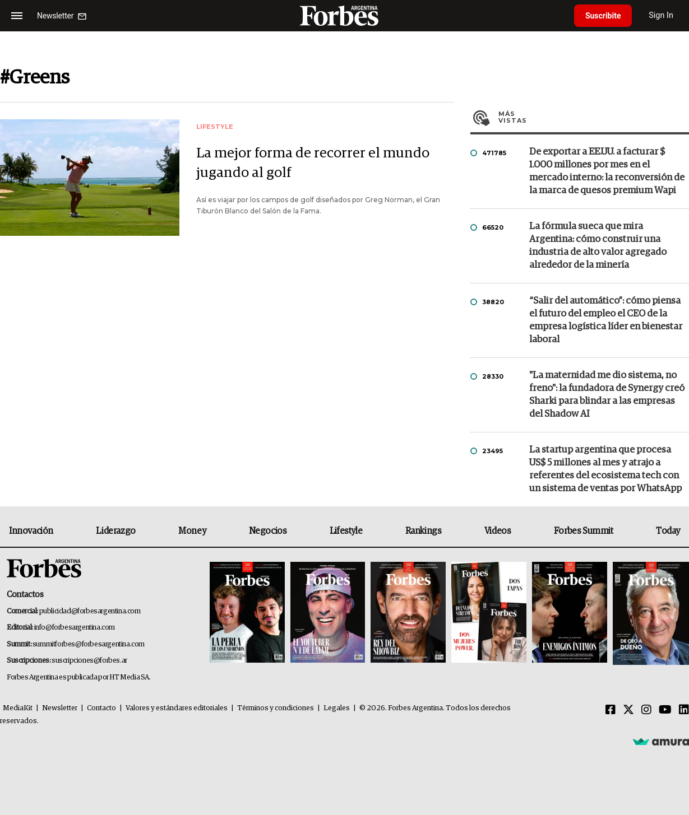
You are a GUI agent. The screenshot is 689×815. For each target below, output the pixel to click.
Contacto (101, 708)
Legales (336, 708)
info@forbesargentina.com (74, 627)
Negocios (268, 531)
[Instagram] (646, 710)
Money (192, 531)
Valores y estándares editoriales (177, 708)
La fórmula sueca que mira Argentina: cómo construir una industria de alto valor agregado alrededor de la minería (598, 246)
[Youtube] (665, 710)
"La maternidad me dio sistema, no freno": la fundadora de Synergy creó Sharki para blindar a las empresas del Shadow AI (607, 395)
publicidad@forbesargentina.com (90, 611)
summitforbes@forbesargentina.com (89, 644)
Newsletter (59, 708)
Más (593, 117)
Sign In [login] (661, 15)
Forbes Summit (583, 531)
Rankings (423, 531)
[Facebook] (610, 710)
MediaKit (18, 708)
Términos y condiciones (275, 708)
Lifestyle (346, 531)
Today (668, 531)
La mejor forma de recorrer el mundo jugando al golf (313, 163)
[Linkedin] (684, 710)
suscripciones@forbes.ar (89, 660)
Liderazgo (115, 531)
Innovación (31, 531)
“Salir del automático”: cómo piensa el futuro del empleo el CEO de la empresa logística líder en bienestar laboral (605, 320)
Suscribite (603, 15)
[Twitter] (628, 710)
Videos (497, 531)
